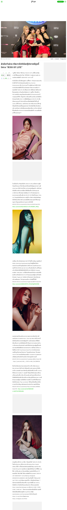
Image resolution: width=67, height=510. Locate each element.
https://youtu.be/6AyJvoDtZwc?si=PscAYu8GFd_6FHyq (25, 207)
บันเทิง (52, 59)
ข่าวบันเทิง (57, 59)
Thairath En (60, 1)
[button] (2, 78)
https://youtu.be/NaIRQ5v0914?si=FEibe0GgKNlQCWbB (25, 284)
